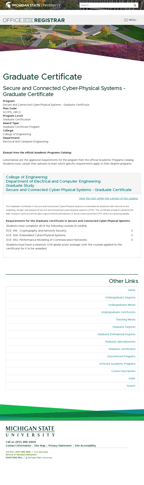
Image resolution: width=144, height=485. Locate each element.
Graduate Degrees (124, 327)
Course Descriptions (123, 371)
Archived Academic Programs (117, 364)
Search (131, 386)
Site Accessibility (85, 446)
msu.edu (43, 452)
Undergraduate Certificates (118, 312)
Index (132, 378)
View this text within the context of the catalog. (108, 198)
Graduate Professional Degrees (116, 334)
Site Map (39, 446)
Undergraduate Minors (121, 305)
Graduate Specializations (120, 342)
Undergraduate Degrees (120, 297)
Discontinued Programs (121, 356)
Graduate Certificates (121, 349)
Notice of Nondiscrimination (21, 455)
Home (131, 290)
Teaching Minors (125, 319)
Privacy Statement (60, 446)
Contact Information (18, 446)
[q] (109, 5)
